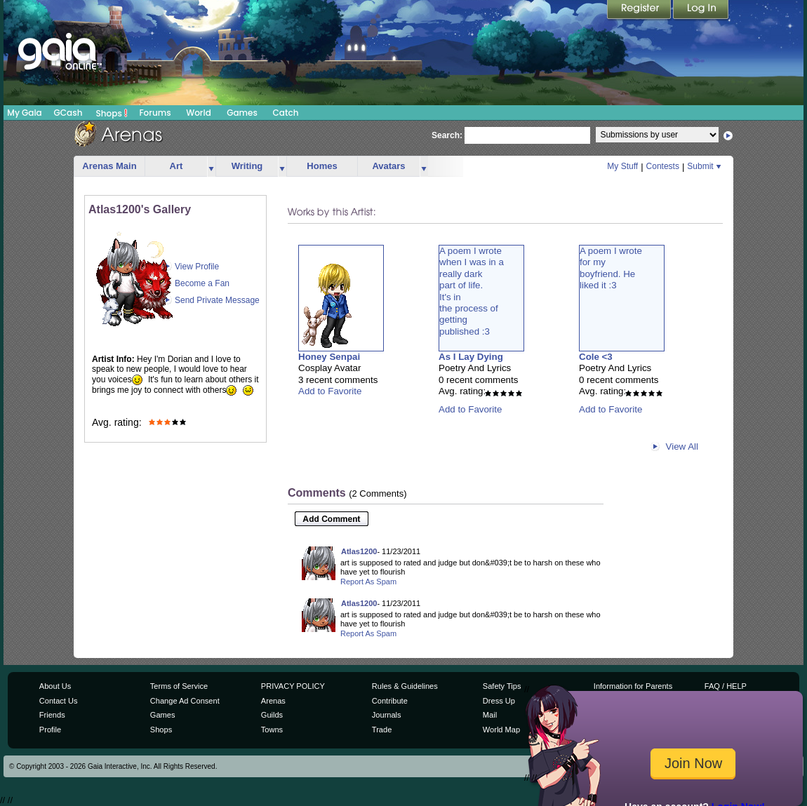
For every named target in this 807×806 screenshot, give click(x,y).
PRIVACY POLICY (293, 686)
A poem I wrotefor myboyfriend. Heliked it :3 (611, 268)
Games (242, 113)
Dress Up (499, 701)
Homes (322, 166)
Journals (386, 715)
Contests (662, 166)
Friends (52, 715)
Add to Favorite (329, 391)
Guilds (272, 715)
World (198, 113)
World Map (501, 729)
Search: (447, 135)
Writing (247, 166)
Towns (272, 729)
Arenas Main (109, 166)
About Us (55, 686)
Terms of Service (179, 686)
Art (176, 166)
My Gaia (24, 113)
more (211, 166)
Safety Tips (502, 686)
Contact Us (58, 701)
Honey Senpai (329, 356)
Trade (382, 729)
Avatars (388, 166)
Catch (286, 113)
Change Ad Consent (185, 701)
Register (640, 10)
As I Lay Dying (471, 356)
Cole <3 (596, 356)
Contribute (390, 701)
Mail (490, 715)
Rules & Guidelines (405, 686)
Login (701, 10)
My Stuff (622, 166)
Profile (50, 729)
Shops (112, 113)
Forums (155, 113)
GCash (68, 113)
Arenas (273, 701)
